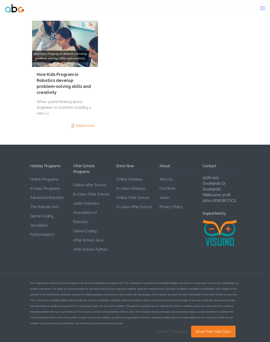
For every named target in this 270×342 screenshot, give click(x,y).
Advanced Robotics (47, 197)
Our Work (167, 188)
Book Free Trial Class (213, 331)
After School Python (90, 249)
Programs (179, 331)
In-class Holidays (130, 188)
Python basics (42, 234)
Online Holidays (129, 179)
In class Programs (45, 188)
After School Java (88, 240)
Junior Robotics (86, 203)
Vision (164, 197)
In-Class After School (91, 194)
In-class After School (134, 207)
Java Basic (39, 225)
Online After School (89, 185)
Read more (85, 126)
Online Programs (44, 179)
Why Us (166, 179)
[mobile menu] (263, 8)
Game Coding (41, 216)
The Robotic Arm (44, 207)
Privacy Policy (171, 207)
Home (161, 331)
